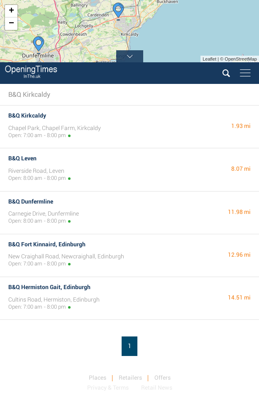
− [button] (11, 23)
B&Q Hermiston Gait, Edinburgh (49, 287)
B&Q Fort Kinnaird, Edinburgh (47, 244)
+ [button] (11, 11)
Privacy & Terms (108, 387)
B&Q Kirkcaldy (27, 115)
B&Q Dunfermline (30, 201)
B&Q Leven (22, 158)
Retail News (156, 387)
